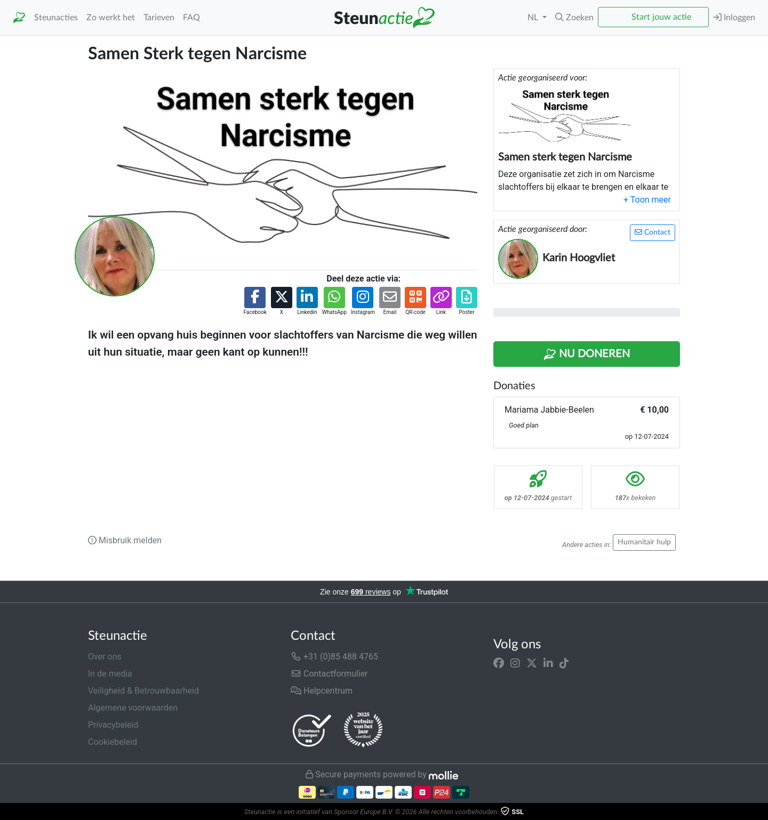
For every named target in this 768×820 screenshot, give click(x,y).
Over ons (105, 657)
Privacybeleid (113, 725)
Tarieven (158, 17)
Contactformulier (329, 674)
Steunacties (56, 17)
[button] (574, 17)
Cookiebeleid (112, 742)
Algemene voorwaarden (133, 708)
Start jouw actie (661, 17)
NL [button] (533, 17)
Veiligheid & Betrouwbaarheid (143, 691)
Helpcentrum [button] (322, 691)
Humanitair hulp (644, 542)
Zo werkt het (110, 17)
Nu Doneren (586, 354)
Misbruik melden (125, 540)
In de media (110, 674)
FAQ (191, 17)
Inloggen (734, 17)
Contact (652, 232)
